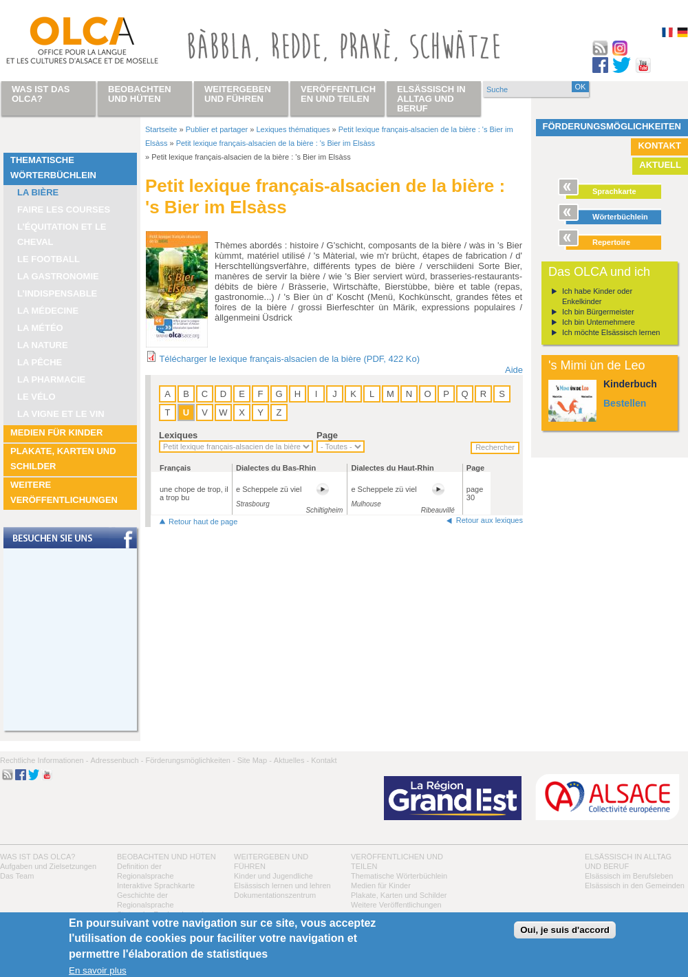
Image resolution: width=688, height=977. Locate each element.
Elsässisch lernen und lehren (282, 885)
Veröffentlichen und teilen (338, 94)
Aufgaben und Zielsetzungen (48, 866)
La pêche (39, 362)
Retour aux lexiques (489, 520)
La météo (40, 328)
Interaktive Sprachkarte (156, 885)
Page (327, 435)
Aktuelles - (291, 760)
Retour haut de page (203, 521)
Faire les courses (63, 209)
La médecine (47, 310)
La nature (42, 345)
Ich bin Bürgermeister (598, 312)
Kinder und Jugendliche (273, 876)
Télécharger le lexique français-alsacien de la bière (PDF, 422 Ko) (289, 359)
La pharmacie (51, 379)
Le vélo (36, 396)
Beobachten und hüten (166, 856)
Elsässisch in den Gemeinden (635, 885)
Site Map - (254, 760)
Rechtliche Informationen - (44, 760)
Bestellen (624, 403)
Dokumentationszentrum (275, 895)
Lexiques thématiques (293, 129)
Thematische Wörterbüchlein (53, 167)
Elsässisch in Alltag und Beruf (431, 99)
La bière (37, 192)
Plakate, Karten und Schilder (63, 458)
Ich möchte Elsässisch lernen (611, 332)
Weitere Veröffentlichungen (64, 492)
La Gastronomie (58, 276)
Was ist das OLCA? (37, 856)
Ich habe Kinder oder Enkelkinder (597, 296)
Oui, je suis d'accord (565, 930)
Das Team (17, 876)
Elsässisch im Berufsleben (629, 876)
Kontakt (659, 145)
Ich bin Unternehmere (598, 322)
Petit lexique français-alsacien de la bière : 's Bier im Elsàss (275, 143)
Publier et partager (217, 129)
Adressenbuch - (116, 760)
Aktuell (660, 165)
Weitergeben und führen (237, 94)
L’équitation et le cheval (62, 234)
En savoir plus (98, 970)
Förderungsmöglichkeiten (612, 126)
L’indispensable (57, 293)
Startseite (161, 129)
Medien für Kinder (56, 432)
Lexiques (178, 435)
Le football (48, 259)
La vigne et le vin (61, 414)
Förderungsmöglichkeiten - (190, 760)
